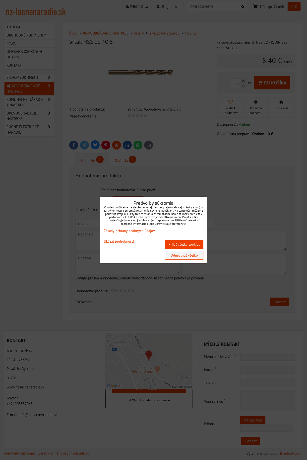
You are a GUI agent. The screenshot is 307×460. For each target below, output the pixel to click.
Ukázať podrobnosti (119, 241)
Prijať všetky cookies (184, 244)
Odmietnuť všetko (184, 255)
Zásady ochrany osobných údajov (129, 231)
